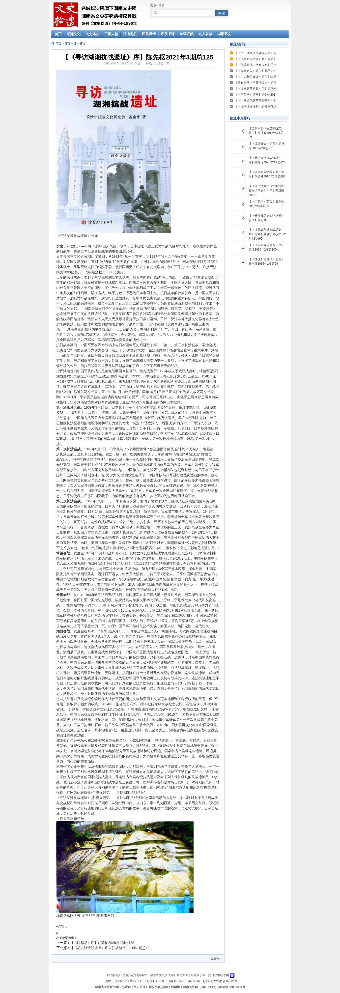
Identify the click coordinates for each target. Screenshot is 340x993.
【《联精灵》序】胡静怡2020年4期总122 (102, 943)
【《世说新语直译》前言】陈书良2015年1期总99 (266, 261)
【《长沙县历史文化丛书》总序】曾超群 (266, 218)
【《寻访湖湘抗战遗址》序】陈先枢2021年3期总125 (267, 160)
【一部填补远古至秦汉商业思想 (255, 65)
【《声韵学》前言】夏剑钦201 (255, 94)
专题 (162, 5)
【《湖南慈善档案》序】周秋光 (255, 88)
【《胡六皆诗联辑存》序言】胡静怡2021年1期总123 (110, 948)
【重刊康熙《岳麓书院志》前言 (255, 83)
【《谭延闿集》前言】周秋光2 (255, 71)
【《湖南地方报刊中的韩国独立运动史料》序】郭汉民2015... (266, 190)
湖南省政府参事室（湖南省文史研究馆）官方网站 (156, 975)
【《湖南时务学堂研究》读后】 (255, 59)
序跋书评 (71, 43)
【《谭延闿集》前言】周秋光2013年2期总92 (266, 146)
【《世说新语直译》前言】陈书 (255, 77)
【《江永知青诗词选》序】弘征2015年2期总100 (266, 247)
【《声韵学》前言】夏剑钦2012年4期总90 (266, 204)
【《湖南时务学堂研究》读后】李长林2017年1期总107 (267, 174)
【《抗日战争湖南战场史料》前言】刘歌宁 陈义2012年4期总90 (267, 234)
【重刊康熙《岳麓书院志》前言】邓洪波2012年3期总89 (266, 133)
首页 (58, 43)
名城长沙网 (198, 975)
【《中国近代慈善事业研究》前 (255, 100)
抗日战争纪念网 (218, 975)
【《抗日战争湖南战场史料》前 (255, 53)
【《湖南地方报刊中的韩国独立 (255, 106)
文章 (153, 5)
